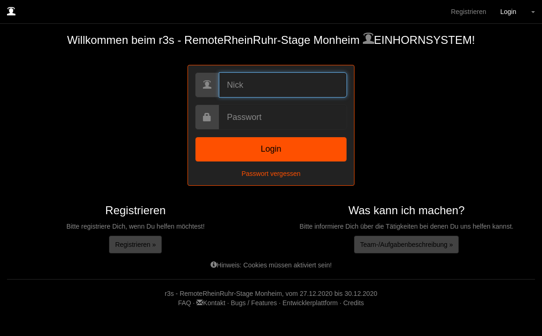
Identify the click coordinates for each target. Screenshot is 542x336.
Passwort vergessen (270, 173)
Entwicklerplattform (310, 303)
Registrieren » (135, 244)
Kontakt (211, 303)
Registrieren (468, 11)
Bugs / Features (254, 303)
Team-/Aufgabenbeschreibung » (406, 244)
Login (508, 11)
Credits (353, 303)
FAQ (185, 303)
